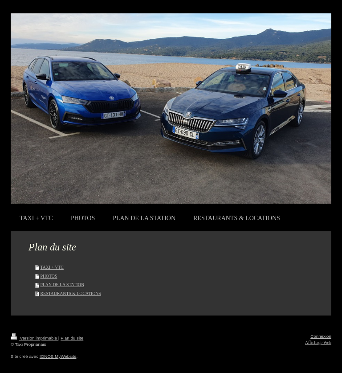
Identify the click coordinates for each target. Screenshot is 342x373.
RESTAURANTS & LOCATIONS (70, 293)
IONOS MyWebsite (58, 356)
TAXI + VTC (51, 267)
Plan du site (72, 338)
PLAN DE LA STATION (62, 284)
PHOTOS (48, 276)
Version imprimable (34, 338)
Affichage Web (318, 342)
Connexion (320, 336)
